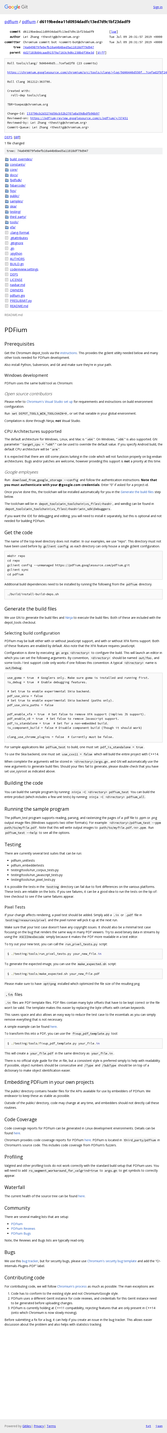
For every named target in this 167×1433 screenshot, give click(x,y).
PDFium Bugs (21, 1233)
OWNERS (16, 290)
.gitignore (16, 243)
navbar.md (17, 285)
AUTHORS (17, 259)
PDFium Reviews (23, 1228)
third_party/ (18, 217)
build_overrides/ (21, 159)
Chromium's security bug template (112, 1261)
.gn (12, 248)
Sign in (158, 7)
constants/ (17, 164)
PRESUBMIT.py (21, 300)
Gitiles (26, 1426)
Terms (51, 1426)
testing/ (15, 212)
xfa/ (13, 227)
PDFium (17, 1224)
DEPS (8, 137)
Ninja (69, 617)
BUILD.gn (17, 264)
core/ (14, 169)
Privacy (39, 1426)
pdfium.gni (17, 295)
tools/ (14, 222)
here (53, 1026)
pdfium (11, 21)
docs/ (14, 175)
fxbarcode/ (18, 185)
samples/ (16, 201)
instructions (68, 353)
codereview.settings (24, 269)
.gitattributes (19, 238)
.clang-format (19, 232)
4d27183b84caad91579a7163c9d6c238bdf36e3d (58, 52)
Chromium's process (72, 1286)
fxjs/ (13, 191)
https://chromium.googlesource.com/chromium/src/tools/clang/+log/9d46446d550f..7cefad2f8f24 (87, 72)
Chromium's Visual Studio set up (50, 401)
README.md (19, 306)
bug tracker (30, 1261)
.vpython (16, 253)
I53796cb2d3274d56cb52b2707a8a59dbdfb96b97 (63, 113)
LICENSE (16, 280)
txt (148, 1426)
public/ (14, 196)
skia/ (13, 206)
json (159, 1426)
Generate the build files (137, 492)
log (113, 32)
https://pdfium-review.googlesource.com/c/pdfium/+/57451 (79, 118)
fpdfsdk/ (16, 180)
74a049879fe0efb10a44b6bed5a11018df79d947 (58, 47)
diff (101, 52)
